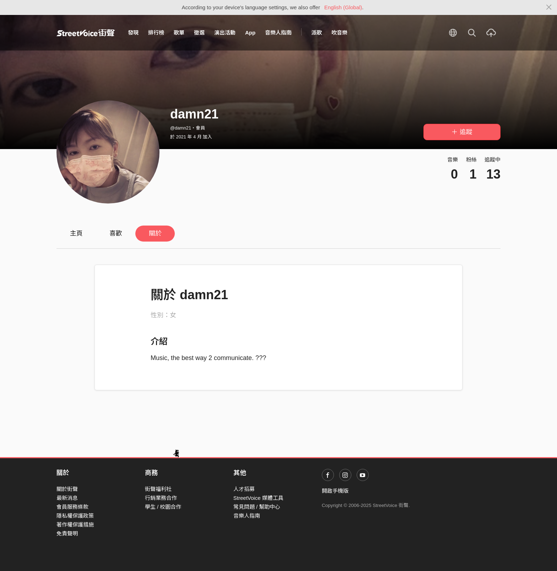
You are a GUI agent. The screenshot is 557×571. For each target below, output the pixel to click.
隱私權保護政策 (75, 516)
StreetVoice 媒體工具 (258, 498)
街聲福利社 (158, 489)
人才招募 (244, 489)
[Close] (549, 7)
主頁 (76, 233)
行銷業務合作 (161, 498)
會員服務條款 (72, 507)
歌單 (179, 33)
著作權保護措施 (75, 525)
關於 (155, 233)
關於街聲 (67, 489)
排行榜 (156, 33)
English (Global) (343, 7)
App (250, 33)
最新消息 (67, 498)
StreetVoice (85, 32)
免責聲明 (67, 533)
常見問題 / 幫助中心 (257, 507)
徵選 (199, 33)
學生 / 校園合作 (163, 507)
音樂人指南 (278, 33)
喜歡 (115, 233)
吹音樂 (339, 33)
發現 (133, 33)
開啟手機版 (335, 491)
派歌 (316, 33)
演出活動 (225, 33)
